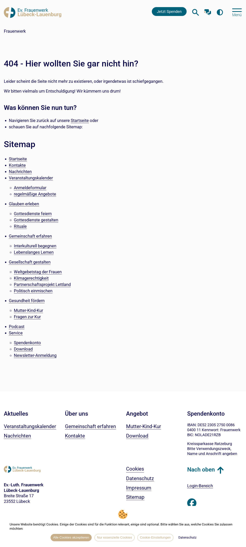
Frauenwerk (15, 31)
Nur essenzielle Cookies (114, 537)
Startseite (80, 120)
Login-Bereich (200, 485)
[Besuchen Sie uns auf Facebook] (191, 503)
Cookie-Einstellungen (155, 537)
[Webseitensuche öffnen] (195, 12)
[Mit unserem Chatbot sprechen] (208, 11)
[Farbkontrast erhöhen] (220, 12)
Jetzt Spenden (169, 11)
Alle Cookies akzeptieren (71, 537)
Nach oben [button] (201, 469)
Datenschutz (187, 537)
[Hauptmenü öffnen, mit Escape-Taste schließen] (237, 12)
